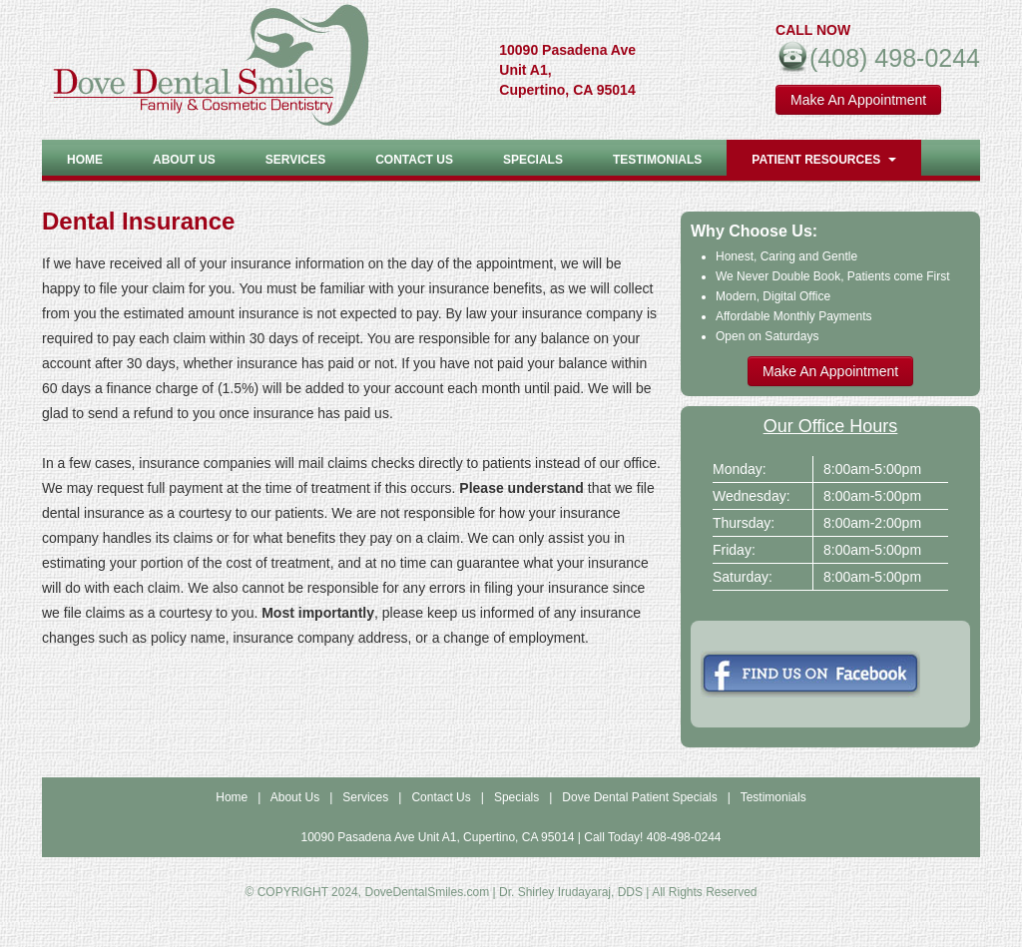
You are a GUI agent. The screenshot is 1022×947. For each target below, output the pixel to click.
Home (85, 160)
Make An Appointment (858, 100)
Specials (533, 160)
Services (295, 160)
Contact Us (414, 160)
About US (184, 160)
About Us (294, 797)
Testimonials (657, 160)
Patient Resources (824, 160)
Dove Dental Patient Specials (639, 797)
